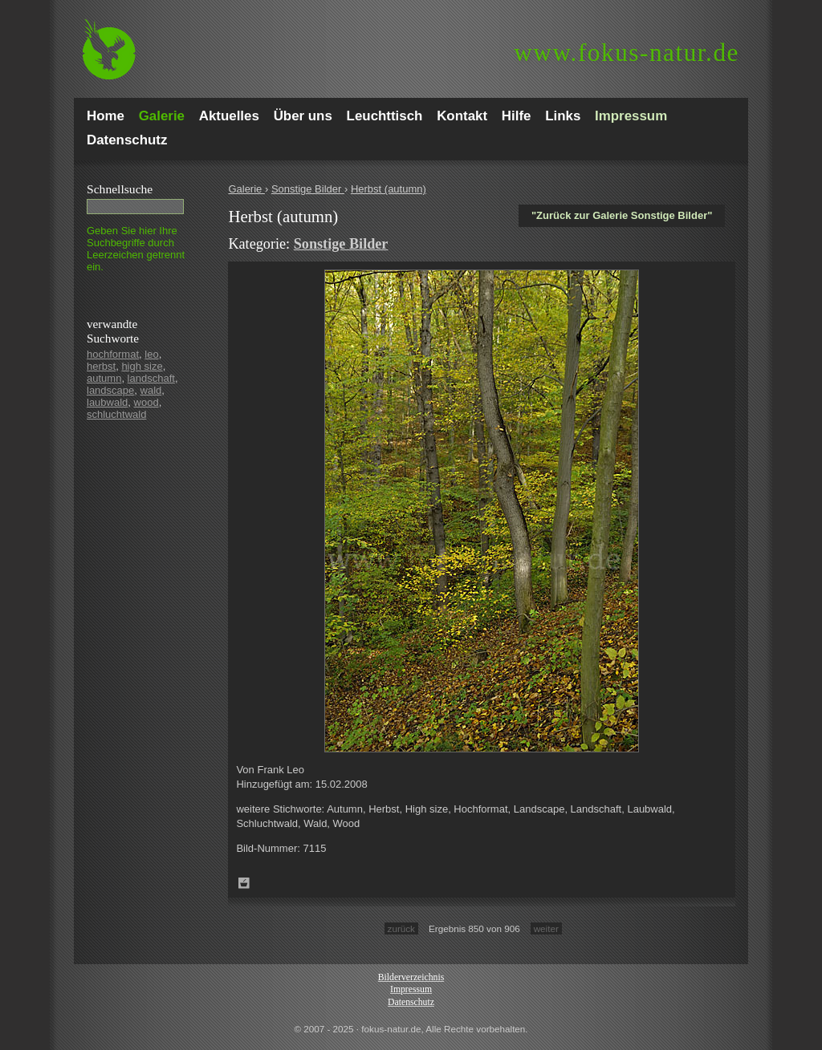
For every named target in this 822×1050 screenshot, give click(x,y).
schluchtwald (116, 414)
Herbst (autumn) (388, 189)
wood (146, 402)
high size (141, 366)
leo (151, 354)
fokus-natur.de (626, 53)
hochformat (113, 354)
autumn (104, 378)
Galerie (246, 189)
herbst (101, 366)
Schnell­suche (120, 189)
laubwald (107, 402)
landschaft (151, 378)
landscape (110, 390)
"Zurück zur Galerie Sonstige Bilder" (621, 215)
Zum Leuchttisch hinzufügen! (244, 883)
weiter (546, 928)
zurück (401, 928)
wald (151, 390)
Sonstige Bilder (307, 189)
